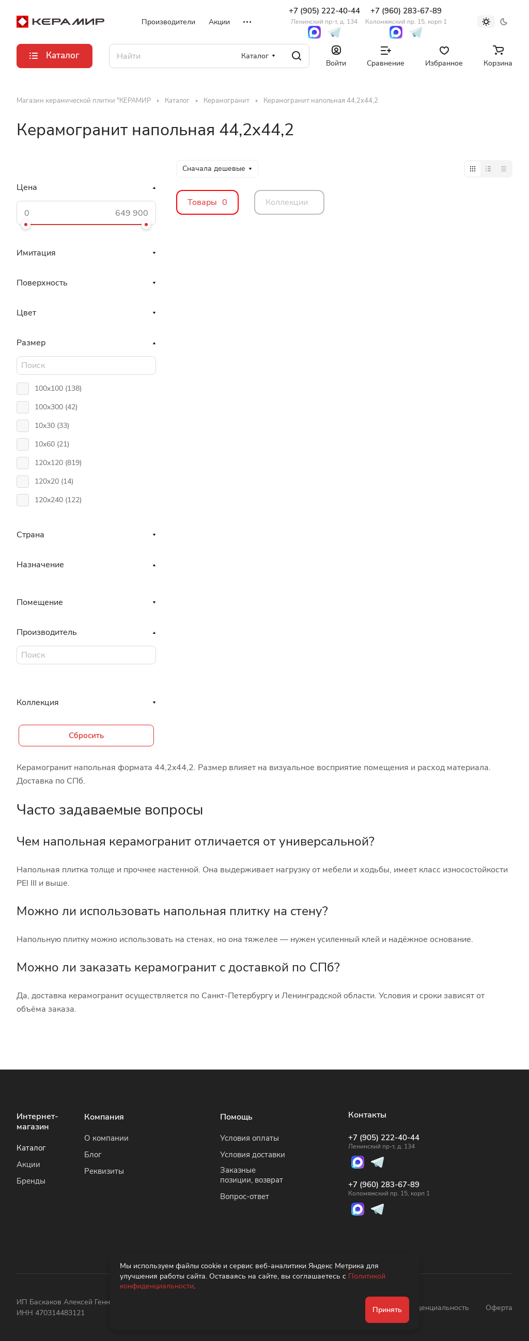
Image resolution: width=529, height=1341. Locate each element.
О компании (106, 1138)
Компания (104, 1117)
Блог (93, 1155)
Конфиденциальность (431, 1308)
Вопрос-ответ (244, 1196)
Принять (387, 1310)
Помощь (236, 1117)
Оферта (499, 1308)
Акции (28, 1164)
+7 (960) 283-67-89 (406, 16)
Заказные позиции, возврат (251, 1175)
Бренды (31, 1181)
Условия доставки (252, 1155)
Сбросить (86, 735)
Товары (207, 202)
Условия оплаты (249, 1138)
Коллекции (287, 202)
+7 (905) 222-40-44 (324, 16)
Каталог (31, 1148)
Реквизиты (104, 1171)
